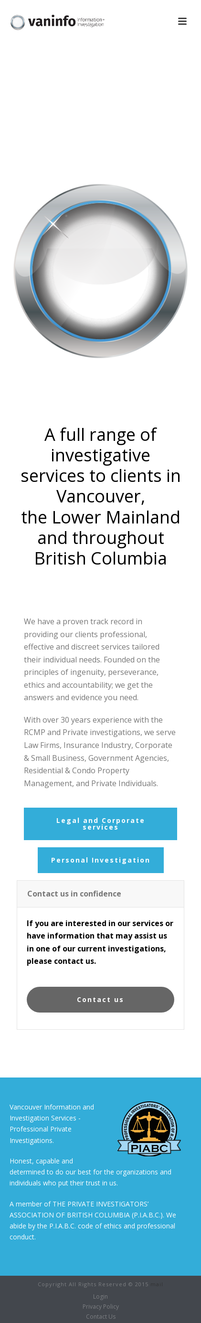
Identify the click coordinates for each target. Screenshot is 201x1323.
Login (100, 1297)
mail (156, 1284)
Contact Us (101, 1317)
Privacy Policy (101, 1307)
